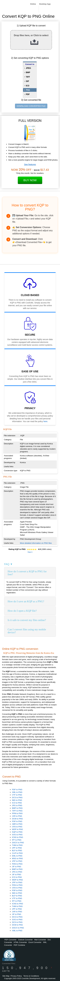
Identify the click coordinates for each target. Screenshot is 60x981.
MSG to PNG (17, 858)
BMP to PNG (17, 808)
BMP (28, 72)
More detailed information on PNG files (36, 543)
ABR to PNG (17, 824)
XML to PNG (17, 792)
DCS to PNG (17, 797)
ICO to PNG (17, 803)
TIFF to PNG (17, 811)
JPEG (28, 68)
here (45, 421)
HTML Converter (20, 942)
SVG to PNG (17, 835)
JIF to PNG (16, 867)
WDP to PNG (17, 829)
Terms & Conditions (31, 976)
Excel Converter (35, 942)
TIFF (28, 77)
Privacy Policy (16, 976)
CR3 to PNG (17, 827)
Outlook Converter (25, 940)
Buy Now (30, 180)
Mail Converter (40, 940)
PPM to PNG (17, 813)
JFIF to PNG (17, 861)
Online (33, 4)
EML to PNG (17, 856)
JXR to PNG (17, 816)
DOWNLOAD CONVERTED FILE (31, 106)
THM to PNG (17, 845)
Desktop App (45, 4)
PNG (28, 90)
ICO (27, 86)
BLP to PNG (17, 850)
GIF (27, 81)
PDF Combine (19, 945)
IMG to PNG (17, 800)
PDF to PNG (17, 790)
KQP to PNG (17, 832)
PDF (28, 94)
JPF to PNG (17, 848)
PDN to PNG (17, 864)
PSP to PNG (17, 821)
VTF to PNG (17, 795)
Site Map (5, 976)
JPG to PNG (17, 805)
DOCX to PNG (18, 843)
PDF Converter (10, 940)
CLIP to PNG (17, 853)
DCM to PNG (17, 819)
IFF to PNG (16, 840)
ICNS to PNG (17, 837)
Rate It (30, 552)
